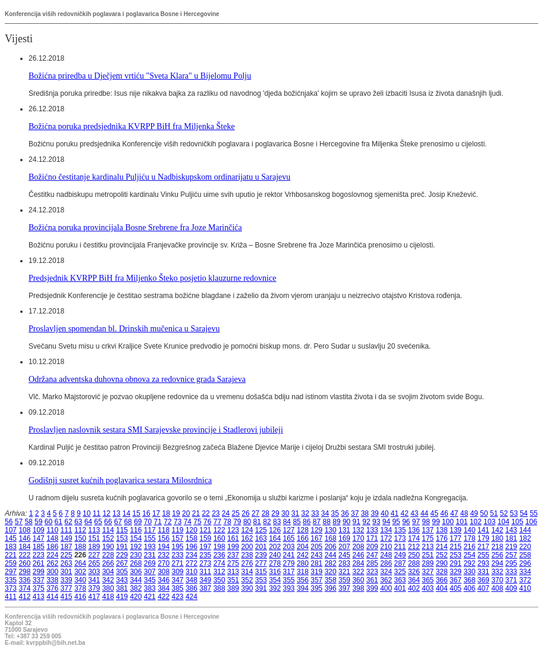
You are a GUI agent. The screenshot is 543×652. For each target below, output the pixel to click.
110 (52, 530)
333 (511, 572)
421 (150, 597)
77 (217, 522)
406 (469, 588)
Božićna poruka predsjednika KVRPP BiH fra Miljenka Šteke (132, 126)
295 (511, 563)
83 (277, 522)
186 (52, 547)
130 (331, 530)
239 (261, 555)
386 (191, 588)
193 (150, 547)
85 (296, 522)
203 (289, 547)
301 (67, 572)
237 (233, 555)
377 (67, 588)
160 (219, 538)
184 (24, 547)
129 (316, 530)
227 (94, 555)
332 (497, 572)
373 (11, 588)
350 (219, 580)
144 (525, 530)
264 (80, 563)
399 (372, 588)
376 (52, 588)
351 (233, 580)
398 (358, 588)
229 (122, 555)
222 (24, 555)
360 (358, 580)
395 (316, 588)
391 (261, 588)
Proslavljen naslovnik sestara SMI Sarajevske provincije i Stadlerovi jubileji (156, 429)
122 (219, 530)
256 (497, 555)
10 (86, 513)
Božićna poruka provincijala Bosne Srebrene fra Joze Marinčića (135, 227)
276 (247, 563)
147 (39, 538)
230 (136, 555)
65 (98, 522)
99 (436, 522)
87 (317, 522)
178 (469, 538)
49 (474, 513)
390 (247, 588)
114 (108, 530)
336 (24, 580)
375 (39, 588)
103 (489, 522)
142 (497, 530)
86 (306, 522)
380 (108, 588)
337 (39, 580)
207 (344, 547)
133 (372, 530)
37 (355, 513)
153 (122, 538)
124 (247, 530)
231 (150, 555)
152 (108, 538)
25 (236, 513)
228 (108, 555)
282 (331, 563)
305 (122, 572)
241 (289, 555)
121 (205, 530)
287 (400, 563)
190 (108, 547)
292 (469, 563)
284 (358, 563)
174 (414, 538)
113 (94, 530)
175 (428, 538)
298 (24, 572)
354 (275, 580)
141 (483, 530)
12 (106, 513)
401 (400, 588)
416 (80, 597)
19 (176, 513)
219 (511, 547)
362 (386, 580)
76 (207, 522)
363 (400, 580)
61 (58, 522)
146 (24, 538)
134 (386, 530)
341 (94, 580)
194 (164, 547)
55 (534, 513)
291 (456, 563)
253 (456, 555)
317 (289, 572)
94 (386, 522)
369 (483, 580)
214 (442, 547)
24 (226, 513)
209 (372, 547)
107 (11, 530)
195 (178, 547)
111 (67, 530)
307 (150, 572)
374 (24, 588)
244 (331, 555)
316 (275, 572)
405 (456, 588)
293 (483, 563)
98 (426, 522)
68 (127, 522)
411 (11, 597)
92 (366, 522)
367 (456, 580)
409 (511, 588)
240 (275, 555)
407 (483, 588)
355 (289, 580)
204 (303, 547)
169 (344, 538)
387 (205, 588)
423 (178, 597)
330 (469, 572)
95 (396, 522)
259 (11, 563)
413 (39, 597)
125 (261, 530)
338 (52, 580)
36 (345, 513)
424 (191, 597)
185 (39, 547)
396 (331, 588)
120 (191, 530)
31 (295, 513)
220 (525, 547)
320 (331, 572)
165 (289, 538)
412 (24, 597)
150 (80, 538)
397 (344, 588)
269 (150, 563)
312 (219, 572)
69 (138, 522)
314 (247, 572)
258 (525, 555)
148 (52, 538)
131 (344, 530)
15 (136, 513)
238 (247, 555)
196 (191, 547)
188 (80, 547)
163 (261, 538)
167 (316, 538)
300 (52, 572)
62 (68, 522)
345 (150, 580)
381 (122, 588)
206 (331, 547)
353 (261, 580)
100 (448, 522)
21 (196, 513)
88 (327, 522)
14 (126, 513)
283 (344, 563)
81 (257, 522)
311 (205, 572)
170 (358, 538)
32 (305, 513)
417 (94, 597)
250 (414, 555)
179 (483, 538)
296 (525, 563)
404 (442, 588)
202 (275, 547)
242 (303, 555)
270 (164, 563)
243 (316, 555)
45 (434, 513)
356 (303, 580)
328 (442, 572)
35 (335, 513)
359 (344, 580)
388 (219, 588)
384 (164, 588)
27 (255, 513)
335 (11, 580)
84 (287, 522)
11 (97, 513)
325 (400, 572)
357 (316, 580)
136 (414, 530)
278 (275, 563)
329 (456, 572)
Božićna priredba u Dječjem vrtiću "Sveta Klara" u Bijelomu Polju (140, 75)
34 (325, 513)
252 (442, 555)
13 (116, 513)
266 (108, 563)
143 (511, 530)
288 (414, 563)
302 (80, 572)
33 (315, 513)
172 (386, 538)
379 (94, 588)
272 (191, 563)
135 (400, 530)
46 (444, 513)
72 (167, 522)
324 (386, 572)
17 (156, 513)
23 (215, 513)
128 (303, 530)
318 (303, 572)
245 (344, 555)
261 (39, 563)
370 (497, 580)
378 (80, 588)
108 (24, 530)
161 (233, 538)
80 (247, 522)
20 (186, 513)
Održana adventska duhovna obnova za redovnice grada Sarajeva (137, 379)
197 (205, 547)
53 (513, 513)
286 (386, 563)
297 (11, 572)
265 (94, 563)
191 (122, 547)
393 (289, 588)
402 (414, 588)
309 (178, 572)
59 (38, 522)
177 (456, 538)
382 (136, 588)
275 (233, 563)
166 (303, 538)
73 (177, 522)
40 (384, 513)
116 (136, 530)
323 (372, 572)
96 (406, 522)
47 (454, 513)
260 (24, 563)
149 (67, 538)
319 (316, 572)
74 (188, 522)
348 (191, 580)
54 (524, 513)
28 (265, 513)
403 (428, 588)
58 (28, 522)
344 (136, 580)
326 (414, 572)
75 (197, 522)
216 (469, 547)
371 (511, 580)
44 (424, 513)
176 (442, 538)
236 (219, 555)
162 (247, 538)
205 (316, 547)
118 (164, 530)
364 (414, 580)
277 (261, 563)
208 (358, 547)
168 (331, 538)
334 (525, 572)
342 (108, 580)
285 (372, 563)
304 (108, 572)
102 (476, 522)
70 (148, 522)
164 (275, 538)
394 (303, 588)
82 (267, 522)
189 (94, 547)
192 (136, 547)
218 (497, 547)
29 (275, 513)
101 (461, 522)
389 (233, 588)
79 (237, 522)
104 (503, 522)
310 (191, 572)
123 (233, 530)
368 (469, 580)
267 (122, 563)
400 (386, 588)
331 (483, 572)
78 (227, 522)
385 (178, 588)
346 (164, 580)
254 (469, 555)
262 (52, 563)
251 (428, 555)
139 (456, 530)
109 (39, 530)
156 (164, 538)
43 (414, 513)
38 (365, 513)
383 (150, 588)
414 (52, 597)
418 (108, 597)
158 (191, 538)
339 (67, 580)
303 (94, 572)
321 (344, 572)
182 (525, 538)
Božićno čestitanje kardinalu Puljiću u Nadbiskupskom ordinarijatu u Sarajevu (159, 176)
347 (178, 580)
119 (178, 530)
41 (394, 513)
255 (483, 555)
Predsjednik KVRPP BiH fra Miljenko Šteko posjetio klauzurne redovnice (152, 278)
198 (219, 547)
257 (511, 555)
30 (285, 513)
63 (78, 522)
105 (517, 522)
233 (178, 555)
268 (136, 563)
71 (158, 522)
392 (275, 588)
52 (504, 513)
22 (205, 513)
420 (136, 597)
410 (525, 588)
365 (428, 580)
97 (416, 522)
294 (497, 563)
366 (442, 580)
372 (525, 580)
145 (11, 538)
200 (247, 547)
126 (275, 530)
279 (289, 563)
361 (372, 580)
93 (376, 522)
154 (136, 538)
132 (358, 530)
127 (289, 530)
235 (205, 555)
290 (442, 563)
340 (80, 580)
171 (372, 538)
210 (386, 547)
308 (164, 572)
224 (52, 555)
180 (497, 538)
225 (67, 555)
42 (404, 513)
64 (88, 522)
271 (178, 563)
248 (386, 555)
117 (150, 530)
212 (414, 547)
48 (464, 513)
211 (400, 547)
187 (67, 547)
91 (356, 522)
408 (497, 588)
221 (11, 555)
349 (205, 580)
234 (191, 555)
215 (456, 547)
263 (67, 563)
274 (219, 563)
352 (247, 580)
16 (146, 513)
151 (94, 538)
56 (8, 522)
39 (374, 513)
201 (261, 547)
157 (178, 538)
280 (303, 563)
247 (372, 555)
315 (261, 572)
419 (122, 597)
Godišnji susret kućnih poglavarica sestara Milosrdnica (120, 480)
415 (67, 597)
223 (39, 555)
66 (108, 522)
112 (80, 530)
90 (346, 522)
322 (358, 572)
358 (331, 580)
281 (316, 563)
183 (11, 547)
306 (136, 572)
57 (19, 522)
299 (39, 572)
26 (245, 513)
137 (428, 530)
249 (400, 555)
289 (428, 563)
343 (122, 580)
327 (428, 572)
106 (531, 522)
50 (484, 513)
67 (118, 522)
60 (48, 522)
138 (442, 530)
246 (358, 555)
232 (164, 555)
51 (494, 513)
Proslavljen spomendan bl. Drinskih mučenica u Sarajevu (124, 328)
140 (469, 530)
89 (336, 522)
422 (164, 597)
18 (166, 513)
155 (150, 538)
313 (233, 572)
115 (122, 530)
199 (233, 547)
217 (483, 547)
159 (205, 538)
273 (205, 563)
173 (400, 538)
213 (428, 547)
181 (511, 538)
